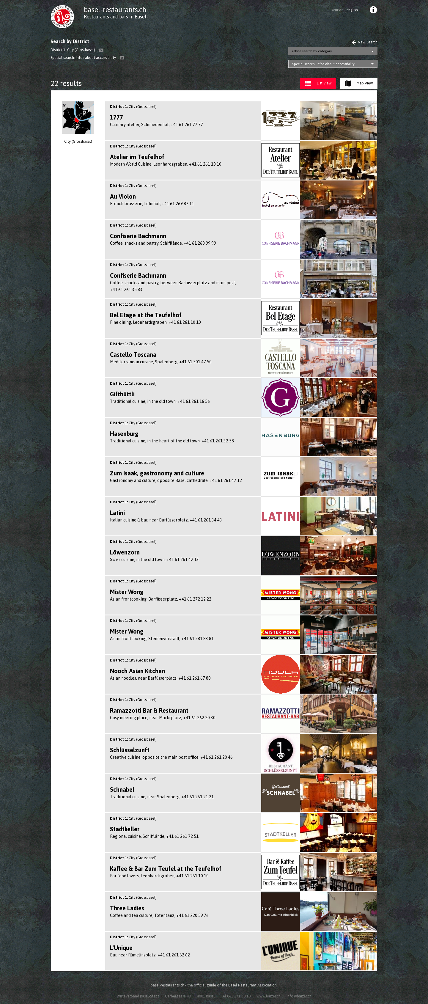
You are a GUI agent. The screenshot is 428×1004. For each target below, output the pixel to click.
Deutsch (337, 10)
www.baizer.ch (269, 996)
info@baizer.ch (299, 996)
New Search (364, 42)
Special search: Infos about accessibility (323, 64)
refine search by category (312, 51)
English (352, 10)
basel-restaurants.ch (115, 10)
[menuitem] (373, 11)
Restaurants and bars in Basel (115, 16)
